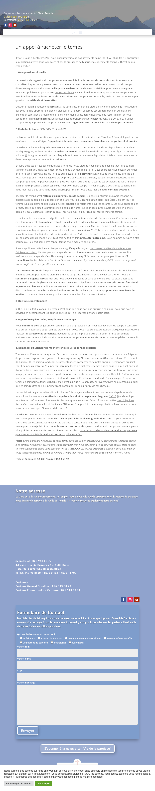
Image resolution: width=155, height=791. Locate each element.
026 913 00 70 (61, 586)
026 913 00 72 (27, 19)
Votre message (77, 703)
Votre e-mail (77, 661)
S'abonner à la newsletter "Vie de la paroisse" (77, 749)
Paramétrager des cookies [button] (19, 783)
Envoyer (28, 730)
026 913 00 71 (70, 590)
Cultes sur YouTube (16, 16)
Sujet (77, 673)
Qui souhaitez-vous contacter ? (36, 634)
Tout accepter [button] (43, 783)
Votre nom (77, 649)
